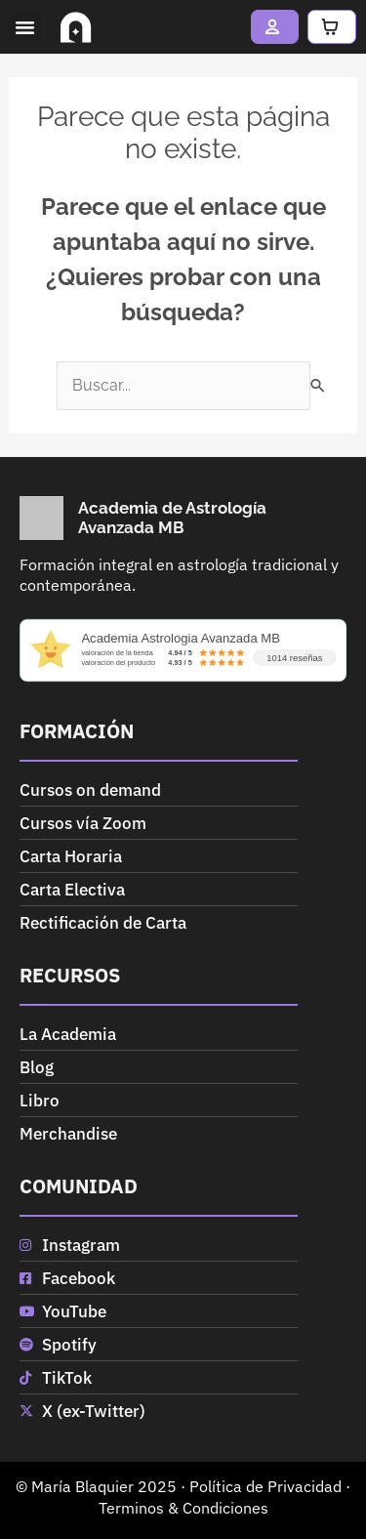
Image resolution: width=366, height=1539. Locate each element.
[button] (25, 27)
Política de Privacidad (265, 1486)
